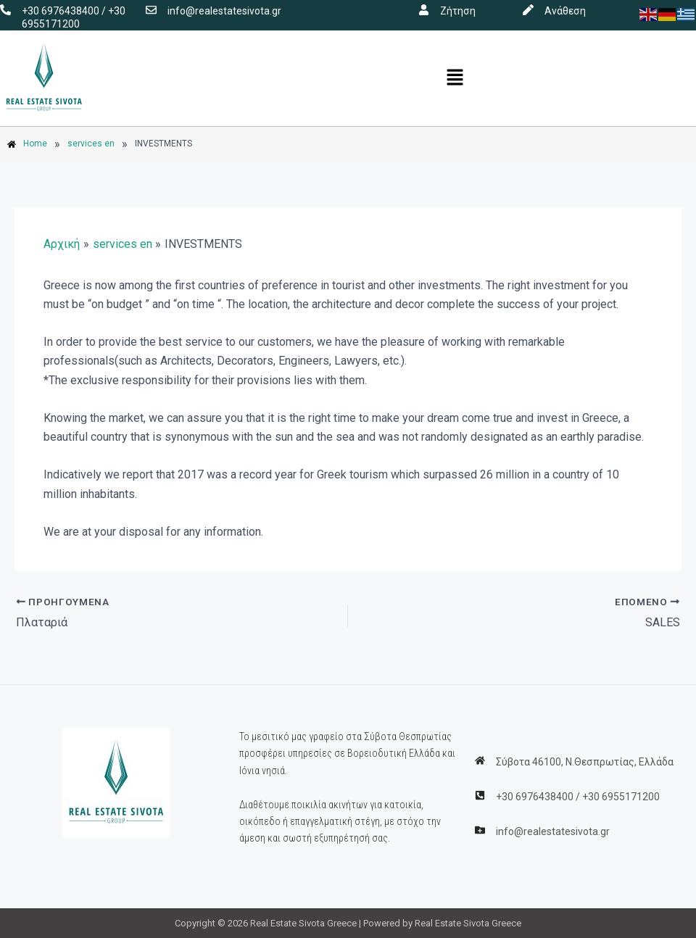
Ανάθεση (565, 11)
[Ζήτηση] (423, 9)
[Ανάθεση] (528, 9)
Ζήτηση (458, 11)
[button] (455, 78)
